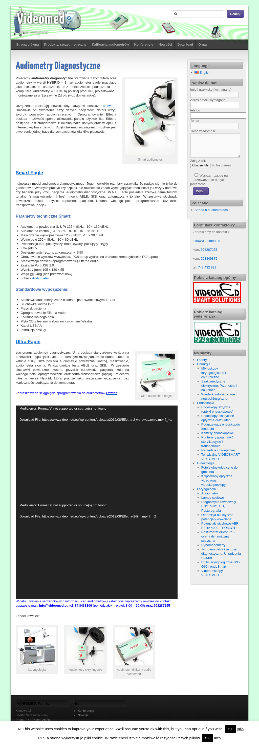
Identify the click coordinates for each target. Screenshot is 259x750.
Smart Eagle (29, 172)
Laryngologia (206, 489)
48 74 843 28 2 (38, 720)
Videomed (41, 19)
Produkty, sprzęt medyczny (65, 44)
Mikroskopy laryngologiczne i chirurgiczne (213, 373)
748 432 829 (206, 267)
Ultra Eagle (28, 341)
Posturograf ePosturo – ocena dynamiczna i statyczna (218, 536)
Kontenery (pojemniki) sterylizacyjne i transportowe (217, 441)
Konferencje (143, 44)
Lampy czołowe (212, 497)
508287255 (209, 250)
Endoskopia (205, 403)
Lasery (202, 360)
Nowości (165, 44)
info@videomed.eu (206, 241)
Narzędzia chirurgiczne (218, 450)
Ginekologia (205, 463)
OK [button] (230, 729)
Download (185, 44)
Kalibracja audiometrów (110, 44)
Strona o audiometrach (211, 210)
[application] (97, 454)
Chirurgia (203, 364)
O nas (202, 44)
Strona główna (27, 44)
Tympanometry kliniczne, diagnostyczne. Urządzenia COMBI (221, 553)
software (109, 106)
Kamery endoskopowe (217, 433)
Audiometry (40, 278)
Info (240, 729)
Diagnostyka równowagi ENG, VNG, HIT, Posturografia (218, 506)
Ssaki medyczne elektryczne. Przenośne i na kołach (219, 385)
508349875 (209, 258)
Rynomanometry (213, 545)
